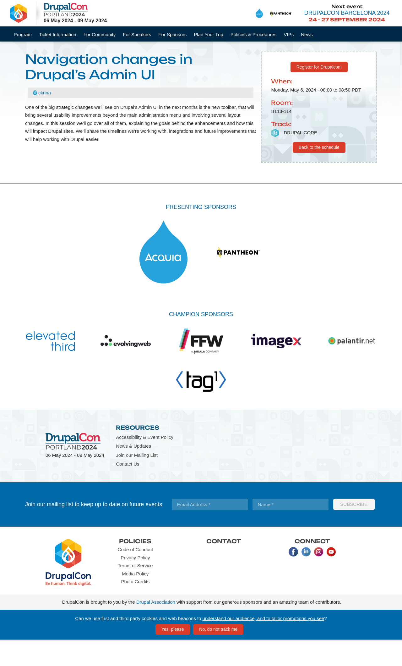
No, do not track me (218, 655)
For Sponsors (172, 34)
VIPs (289, 34)
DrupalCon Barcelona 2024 (347, 13)
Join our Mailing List (137, 481)
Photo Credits (135, 607)
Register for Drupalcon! (319, 93)
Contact (223, 567)
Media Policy (135, 599)
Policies (135, 567)
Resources (137, 454)
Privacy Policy (135, 583)
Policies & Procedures (254, 34)
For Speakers (137, 34)
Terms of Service (135, 591)
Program (23, 34)
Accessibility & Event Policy (144, 463)
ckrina (44, 119)
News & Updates (133, 472)
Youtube (331, 578)
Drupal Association (155, 628)
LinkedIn (306, 578)
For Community (100, 34)
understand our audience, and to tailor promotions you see (263, 644)
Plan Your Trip (208, 34)
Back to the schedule (319, 173)
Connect (312, 567)
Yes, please (172, 655)
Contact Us (127, 490)
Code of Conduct (135, 575)
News (307, 34)
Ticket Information (57, 34)
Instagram (318, 578)
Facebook (293, 578)
